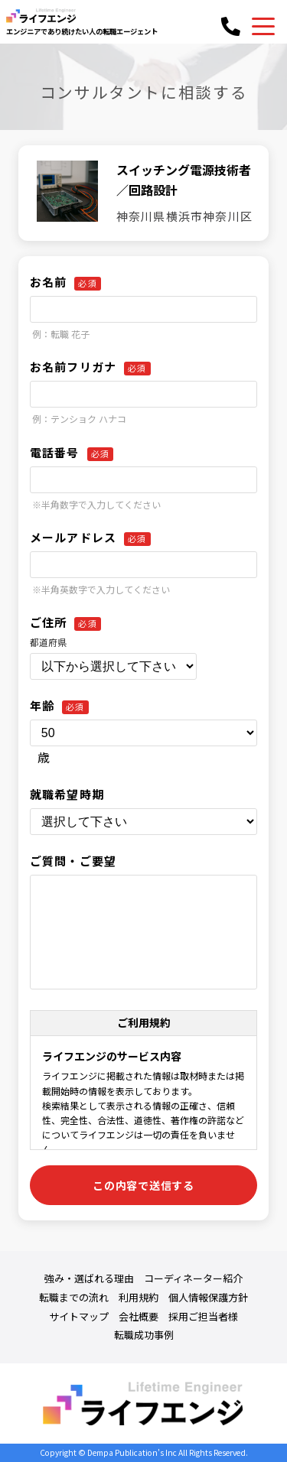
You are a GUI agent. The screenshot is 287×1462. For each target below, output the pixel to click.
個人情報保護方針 (208, 1297)
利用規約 (138, 1297)
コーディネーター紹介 (193, 1278)
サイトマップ (79, 1317)
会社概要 (138, 1317)
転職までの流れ (74, 1297)
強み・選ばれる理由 (89, 1278)
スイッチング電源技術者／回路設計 (183, 180)
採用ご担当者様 (203, 1317)
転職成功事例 (144, 1335)
